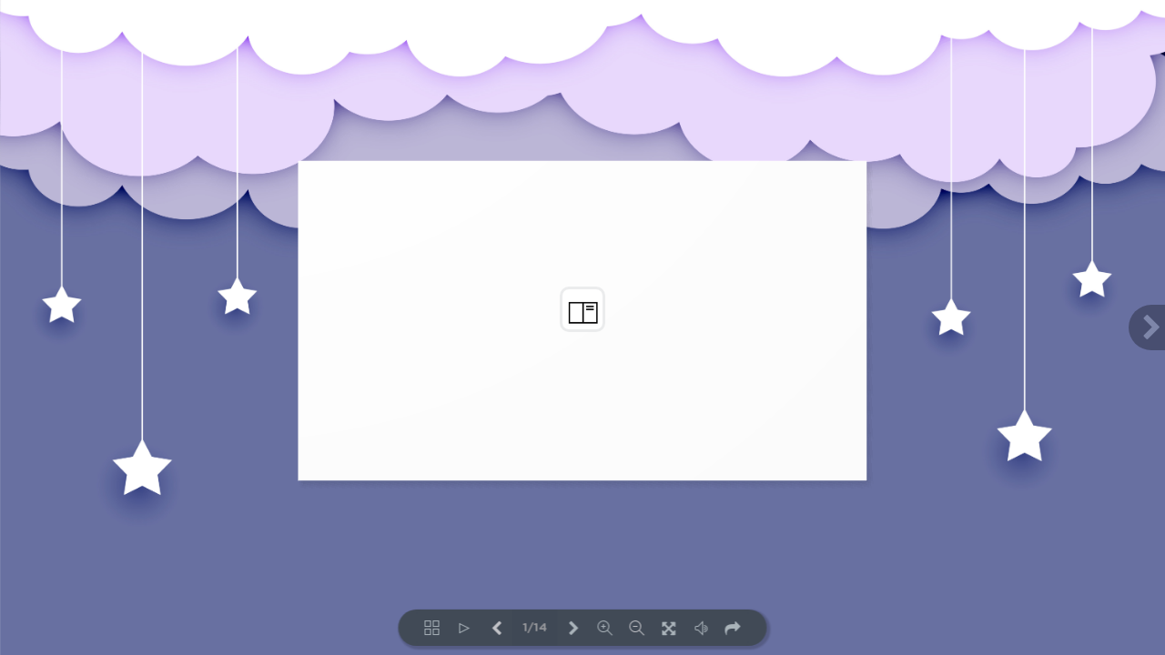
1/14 (534, 628)
